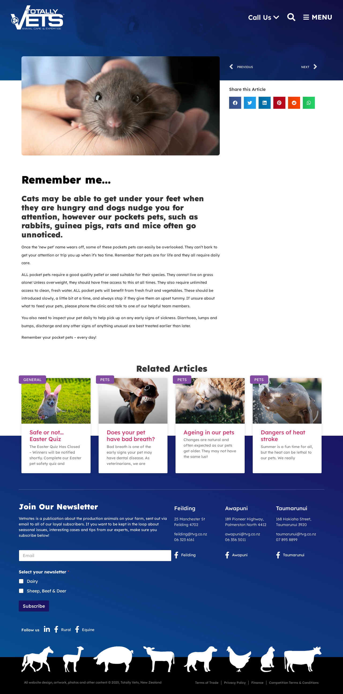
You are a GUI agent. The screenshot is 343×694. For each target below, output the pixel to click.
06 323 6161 (184, 539)
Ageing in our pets (209, 432)
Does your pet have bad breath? (131, 435)
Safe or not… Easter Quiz (46, 435)
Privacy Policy (235, 683)
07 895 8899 (286, 539)
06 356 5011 (235, 539)
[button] (235, 103)
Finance (257, 683)
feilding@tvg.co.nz (190, 534)
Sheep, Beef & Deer (46, 591)
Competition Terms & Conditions (294, 683)
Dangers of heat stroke (283, 435)
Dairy (32, 581)
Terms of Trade (206, 683)
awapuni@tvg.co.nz (242, 534)
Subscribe (34, 606)
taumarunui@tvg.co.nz (296, 534)
